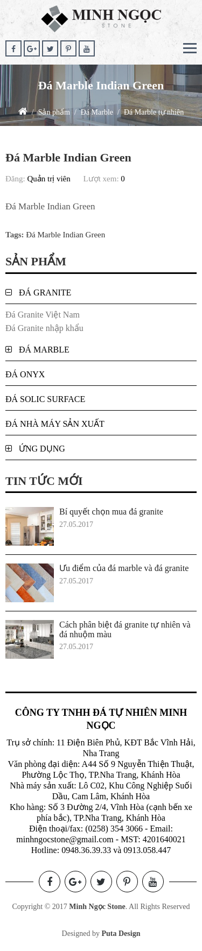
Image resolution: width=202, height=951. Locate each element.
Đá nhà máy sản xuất (55, 423)
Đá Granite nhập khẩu (44, 328)
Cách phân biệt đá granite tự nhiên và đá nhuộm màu (124, 629)
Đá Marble (44, 349)
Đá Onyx (25, 374)
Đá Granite (45, 292)
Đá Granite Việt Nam (42, 314)
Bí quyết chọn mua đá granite (111, 511)
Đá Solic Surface (45, 399)
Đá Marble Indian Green (65, 234)
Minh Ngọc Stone (97, 907)
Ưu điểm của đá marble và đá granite (124, 568)
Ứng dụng (42, 448)
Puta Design (120, 933)
